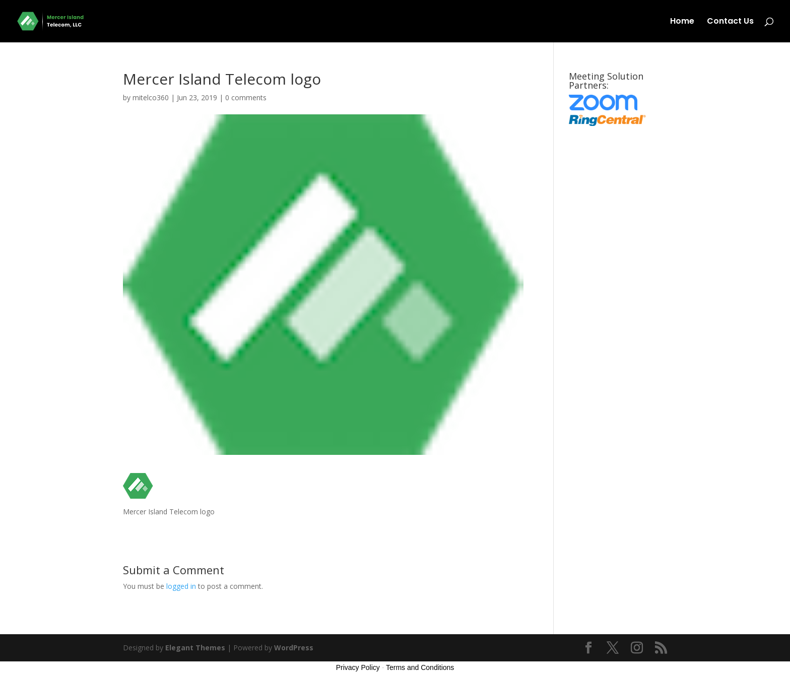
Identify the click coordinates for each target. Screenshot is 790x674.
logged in (181, 586)
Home (682, 22)
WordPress (293, 647)
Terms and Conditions (420, 667)
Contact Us (730, 22)
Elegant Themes (195, 647)
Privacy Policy (358, 667)
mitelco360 (151, 97)
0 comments (246, 97)
